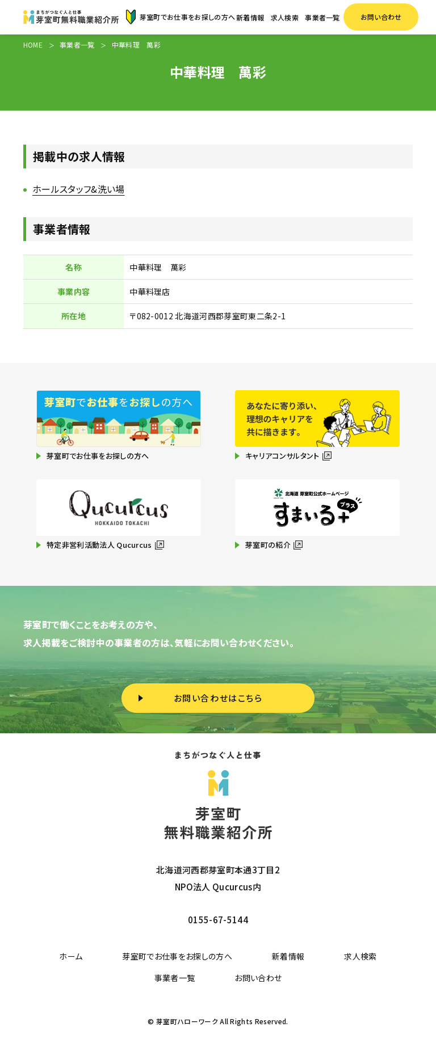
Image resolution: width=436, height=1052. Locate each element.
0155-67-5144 (218, 920)
